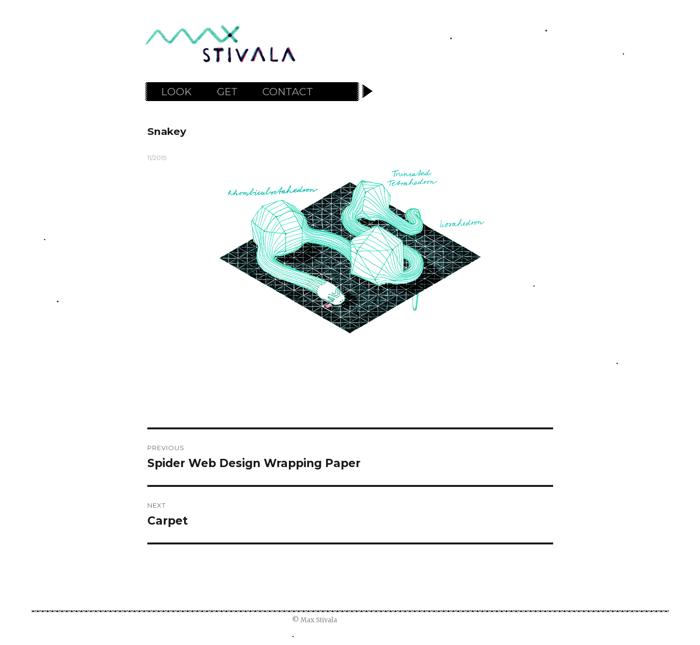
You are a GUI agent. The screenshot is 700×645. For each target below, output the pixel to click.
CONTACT (287, 92)
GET (227, 92)
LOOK (176, 92)
